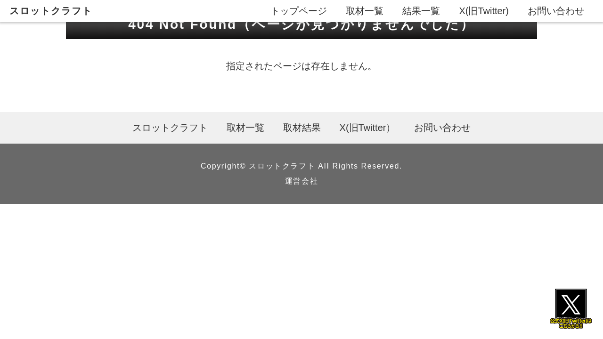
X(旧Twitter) (484, 11)
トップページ (298, 11)
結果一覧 (421, 11)
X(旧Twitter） (368, 127)
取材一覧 (364, 11)
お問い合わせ (556, 11)
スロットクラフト (50, 11)
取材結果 (302, 127)
